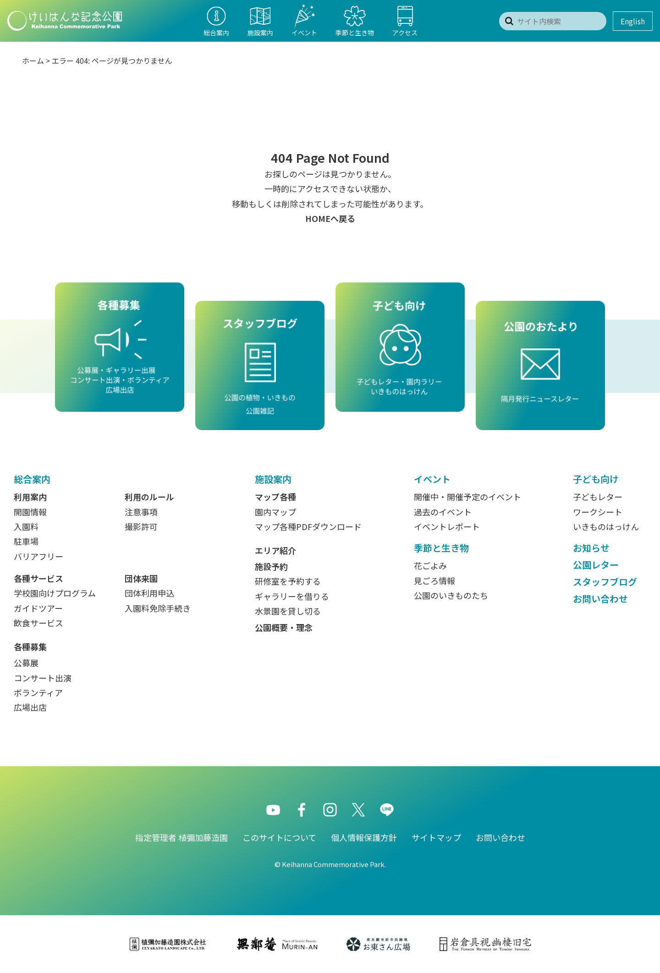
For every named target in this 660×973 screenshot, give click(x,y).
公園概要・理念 (284, 627)
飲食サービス (38, 623)
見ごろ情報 (434, 580)
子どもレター (597, 497)
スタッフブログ (605, 581)
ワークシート (597, 512)
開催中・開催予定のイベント (467, 497)
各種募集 (30, 646)
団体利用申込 (149, 593)
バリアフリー (38, 556)
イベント (432, 479)
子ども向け (596, 479)
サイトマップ (436, 837)
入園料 (26, 526)
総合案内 (32, 479)
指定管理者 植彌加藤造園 (181, 837)
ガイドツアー (38, 608)
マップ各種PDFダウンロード (308, 526)
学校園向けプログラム (55, 593)
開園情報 (30, 512)
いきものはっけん (606, 526)
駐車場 (26, 541)
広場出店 (30, 707)
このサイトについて (279, 837)
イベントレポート (447, 526)
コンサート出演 (43, 678)
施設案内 (273, 479)
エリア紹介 (275, 550)
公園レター (596, 564)
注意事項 (141, 512)
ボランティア (38, 692)
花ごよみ (430, 565)
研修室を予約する (288, 581)
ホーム (33, 60)
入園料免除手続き (158, 608)
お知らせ (591, 547)
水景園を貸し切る (288, 611)
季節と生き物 (441, 547)
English (633, 21)
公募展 (26, 663)
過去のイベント (443, 512)
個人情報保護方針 (364, 837)
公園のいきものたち (451, 595)
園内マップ (275, 512)
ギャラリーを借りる (292, 596)
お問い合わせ (600, 598)
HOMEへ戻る (330, 218)
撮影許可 (141, 526)
